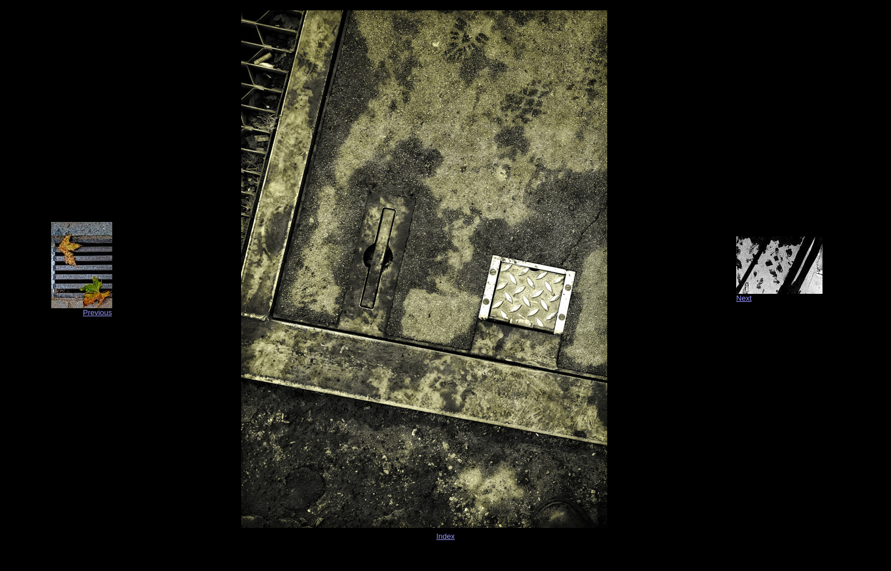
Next (744, 298)
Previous (97, 312)
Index (445, 536)
